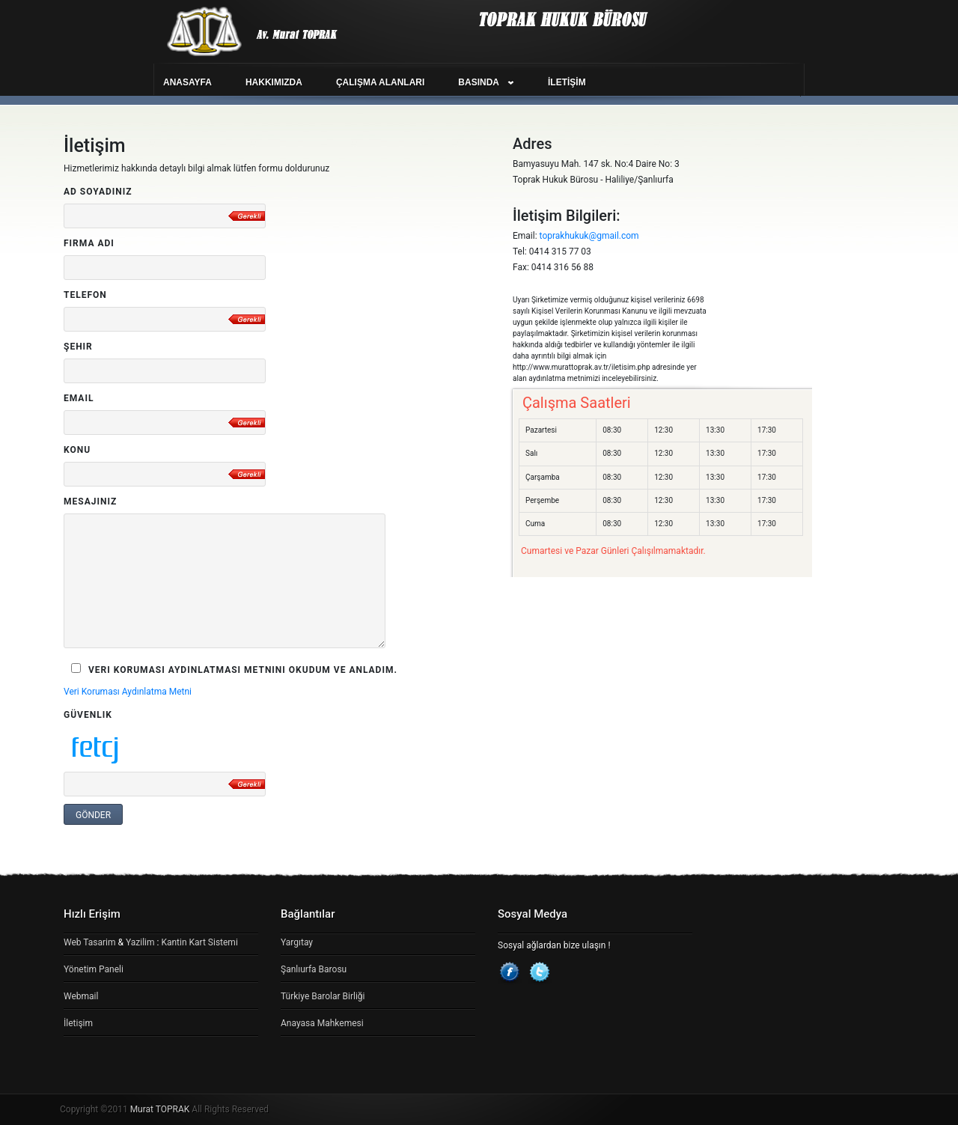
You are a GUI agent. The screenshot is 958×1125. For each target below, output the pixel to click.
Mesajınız (90, 501)
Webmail (81, 996)
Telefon (85, 295)
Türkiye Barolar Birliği (322, 996)
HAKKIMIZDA (273, 82)
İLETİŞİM (567, 82)
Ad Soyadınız (98, 191)
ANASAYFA (187, 82)
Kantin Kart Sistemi (199, 942)
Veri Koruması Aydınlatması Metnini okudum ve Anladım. (234, 669)
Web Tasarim (90, 942)
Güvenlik (88, 715)
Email (79, 398)
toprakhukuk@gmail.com (589, 236)
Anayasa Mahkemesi (322, 1023)
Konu (77, 450)
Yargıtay (297, 942)
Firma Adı (89, 243)
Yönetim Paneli (93, 969)
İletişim (78, 1023)
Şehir (78, 346)
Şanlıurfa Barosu (314, 969)
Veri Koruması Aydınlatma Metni (128, 691)
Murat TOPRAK (160, 1109)
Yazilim (140, 942)
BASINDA (478, 82)
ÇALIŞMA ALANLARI (380, 82)
